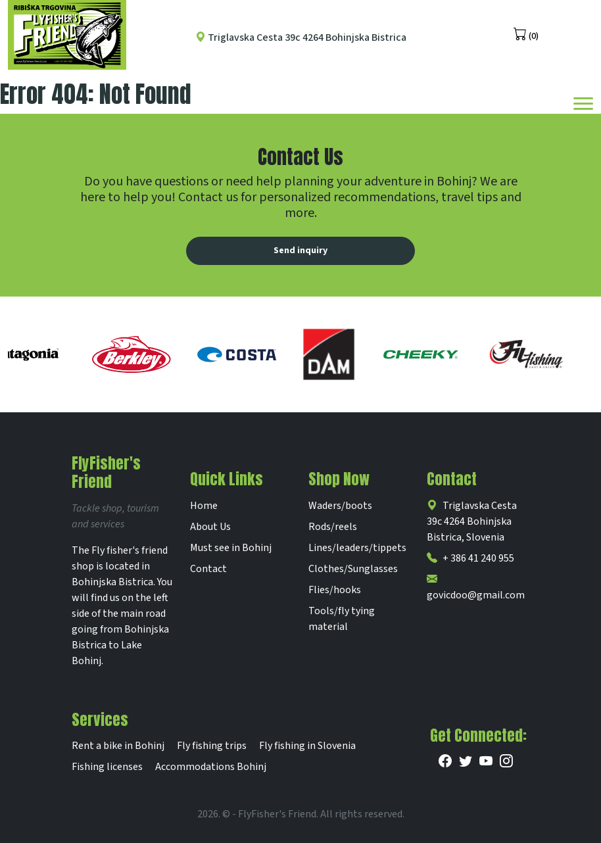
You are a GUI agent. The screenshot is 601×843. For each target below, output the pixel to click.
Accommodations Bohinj (210, 766)
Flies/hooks (334, 590)
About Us (210, 526)
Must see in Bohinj (231, 548)
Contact (208, 569)
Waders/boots (340, 505)
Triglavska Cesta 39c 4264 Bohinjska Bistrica (300, 37)
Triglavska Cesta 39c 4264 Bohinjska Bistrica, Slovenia (472, 521)
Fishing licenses (107, 766)
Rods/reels (332, 526)
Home (204, 505)
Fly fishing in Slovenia (307, 745)
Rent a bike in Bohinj (118, 745)
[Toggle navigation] (583, 102)
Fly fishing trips (212, 745)
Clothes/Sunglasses (353, 569)
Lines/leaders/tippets (357, 548)
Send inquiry (300, 250)
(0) (526, 35)
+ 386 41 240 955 (470, 558)
